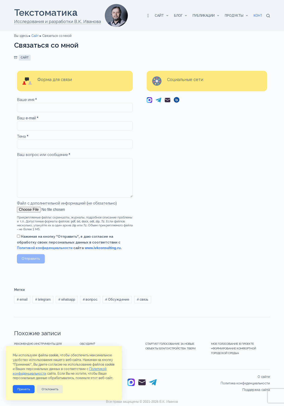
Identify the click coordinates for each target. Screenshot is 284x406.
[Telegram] (158, 101)
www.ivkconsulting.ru (102, 248)
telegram (43, 299)
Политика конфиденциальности (245, 383)
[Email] (167, 101)
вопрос (90, 299)
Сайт (162, 15)
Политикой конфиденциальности (44, 248)
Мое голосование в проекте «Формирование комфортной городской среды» (233, 348)
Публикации (207, 15)
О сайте (264, 377)
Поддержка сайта (256, 390)
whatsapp (66, 299)
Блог (181, 15)
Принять (23, 389)
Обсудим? (87, 343)
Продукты (237, 15)
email (22, 299)
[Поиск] (268, 15)
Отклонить (50, 389)
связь (142, 299)
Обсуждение (117, 299)
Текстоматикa (45, 12)
